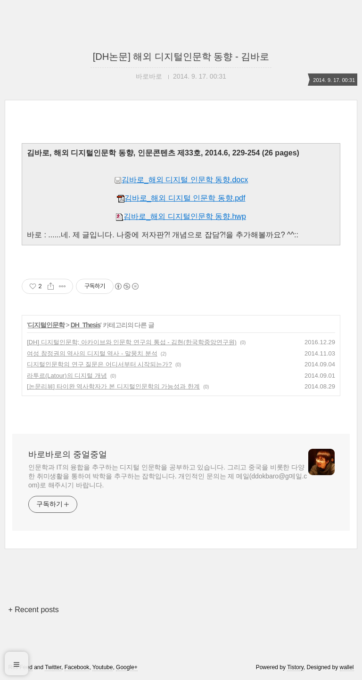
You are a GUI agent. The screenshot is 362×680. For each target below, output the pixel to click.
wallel (347, 667)
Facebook (77, 667)
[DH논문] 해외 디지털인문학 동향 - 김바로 (181, 56)
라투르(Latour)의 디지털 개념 (67, 375)
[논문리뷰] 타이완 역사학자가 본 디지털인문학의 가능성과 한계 (113, 386)
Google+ (127, 667)
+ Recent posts (33, 610)
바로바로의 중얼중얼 (67, 454)
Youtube (102, 667)
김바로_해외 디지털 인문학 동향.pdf (181, 198)
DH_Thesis (85, 325)
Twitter (53, 667)
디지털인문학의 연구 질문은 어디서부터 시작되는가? (99, 364)
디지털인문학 (46, 325)
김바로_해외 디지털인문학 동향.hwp (181, 216)
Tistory (295, 667)
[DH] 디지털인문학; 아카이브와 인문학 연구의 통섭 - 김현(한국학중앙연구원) (132, 342)
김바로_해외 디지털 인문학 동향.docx (181, 180)
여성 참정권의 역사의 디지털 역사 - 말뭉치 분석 (92, 353)
